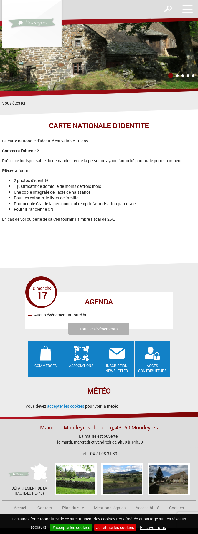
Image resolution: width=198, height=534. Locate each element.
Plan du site (73, 507)
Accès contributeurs (152, 368)
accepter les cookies (65, 406)
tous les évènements (99, 328)
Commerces (45, 365)
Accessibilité (147, 507)
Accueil (20, 507)
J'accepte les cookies (71, 527)
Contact (44, 507)
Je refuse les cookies (115, 527)
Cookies (176, 507)
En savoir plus (153, 527)
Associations (81, 365)
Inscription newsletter (116, 368)
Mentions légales (110, 507)
